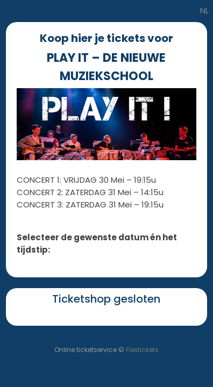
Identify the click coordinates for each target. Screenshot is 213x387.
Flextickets (142, 349)
